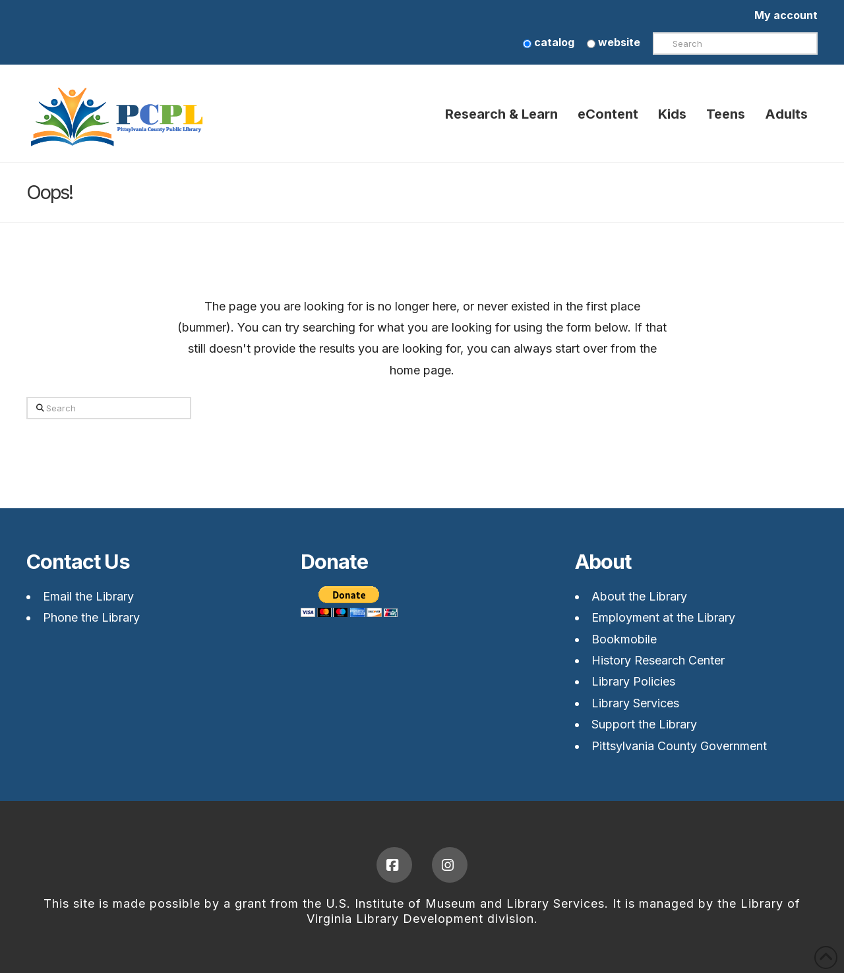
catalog (548, 42)
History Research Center (658, 660)
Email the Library (88, 596)
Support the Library (644, 724)
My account (786, 15)
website (613, 42)
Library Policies (633, 681)
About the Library (639, 596)
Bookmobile (624, 639)
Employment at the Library (663, 617)
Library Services (635, 703)
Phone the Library (91, 617)
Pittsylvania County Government (679, 746)
